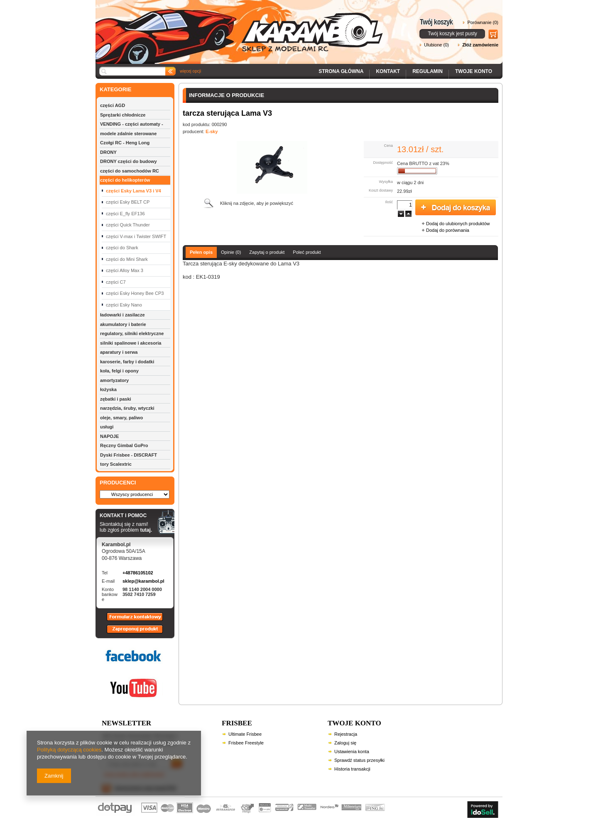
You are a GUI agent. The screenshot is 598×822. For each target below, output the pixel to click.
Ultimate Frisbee (245, 734)
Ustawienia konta (351, 751)
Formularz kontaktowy (131, 620)
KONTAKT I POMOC (126, 516)
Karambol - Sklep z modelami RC (242, 26)
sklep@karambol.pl (143, 581)
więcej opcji (190, 71)
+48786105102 (138, 572)
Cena (388, 145)
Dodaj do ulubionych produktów (458, 223)
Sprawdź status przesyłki (359, 760)
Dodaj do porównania (447, 230)
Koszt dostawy (381, 190)
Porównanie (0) (482, 22)
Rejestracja (345, 734)
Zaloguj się (345, 742)
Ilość (389, 202)
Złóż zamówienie (480, 44)
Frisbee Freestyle (246, 742)
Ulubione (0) (436, 44)
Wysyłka (386, 182)
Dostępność (383, 163)
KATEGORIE (115, 89)
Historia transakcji (352, 768)
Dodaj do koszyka (455, 207)
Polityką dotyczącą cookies (69, 750)
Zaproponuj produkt (128, 632)
